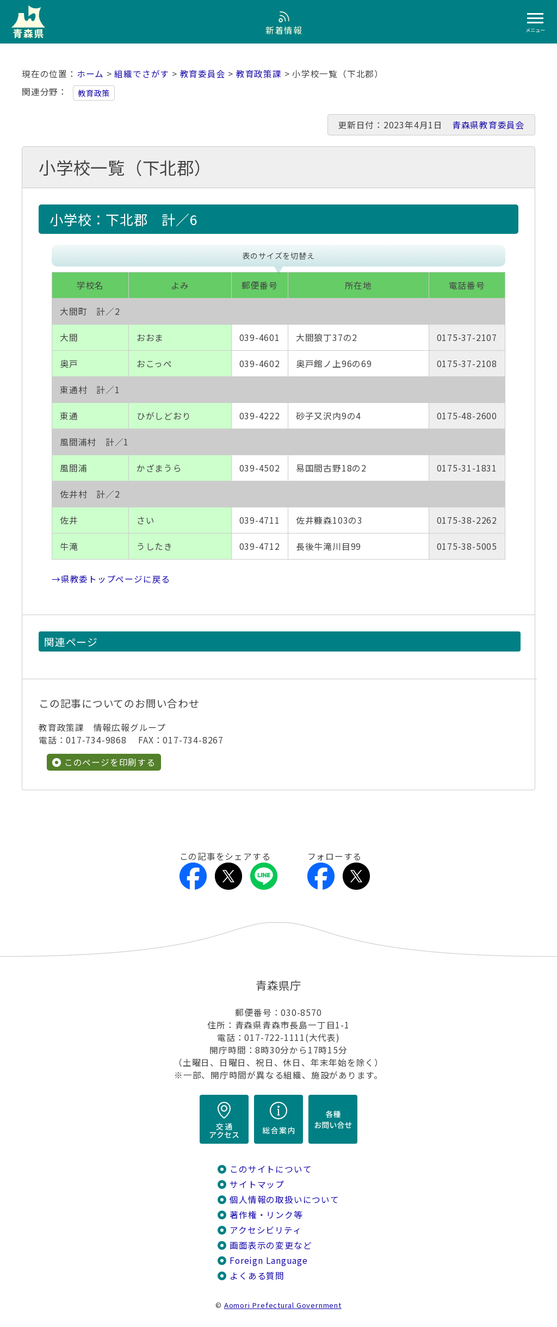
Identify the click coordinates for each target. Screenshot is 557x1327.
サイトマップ (257, 1184)
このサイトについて (271, 1169)
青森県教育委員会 (488, 125)
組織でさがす (141, 73)
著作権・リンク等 (266, 1214)
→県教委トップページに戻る (111, 579)
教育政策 (94, 93)
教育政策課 (259, 73)
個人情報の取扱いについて (284, 1199)
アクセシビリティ (265, 1230)
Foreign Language (269, 1260)
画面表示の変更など (271, 1245)
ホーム (90, 73)
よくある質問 (257, 1275)
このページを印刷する (110, 762)
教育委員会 (203, 73)
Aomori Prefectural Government (283, 1305)
